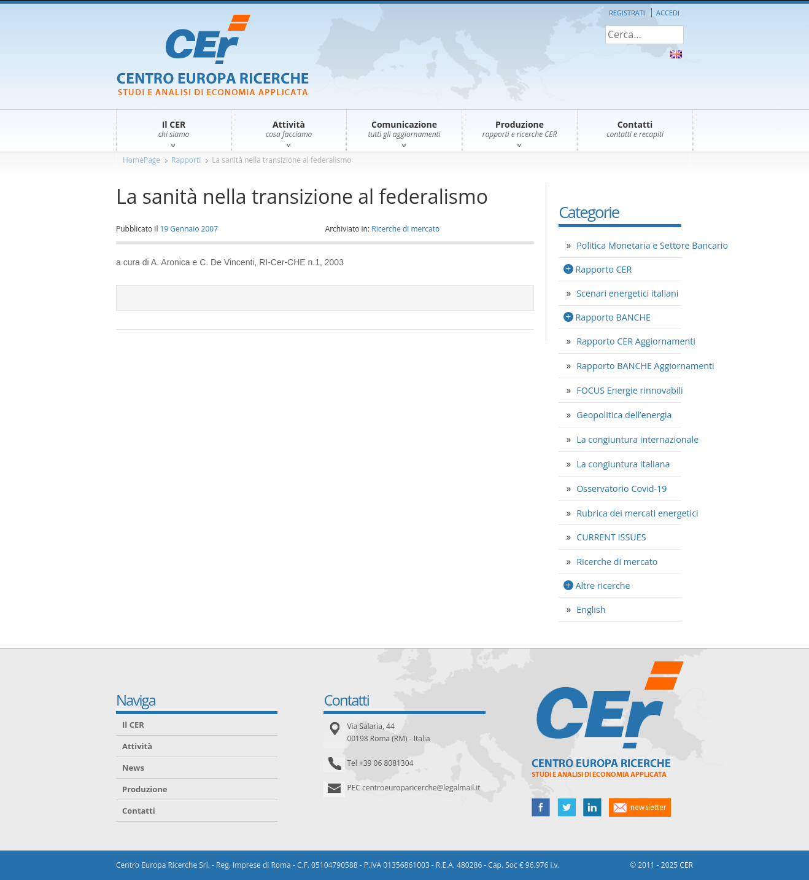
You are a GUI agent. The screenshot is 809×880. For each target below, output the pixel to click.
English (590, 609)
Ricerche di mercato (405, 229)
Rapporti (186, 160)
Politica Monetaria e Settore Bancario (652, 245)
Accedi (667, 12)
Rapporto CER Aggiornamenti (635, 341)
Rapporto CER (603, 269)
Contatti (138, 810)
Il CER (133, 724)
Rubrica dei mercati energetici (637, 513)
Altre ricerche (602, 585)
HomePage (141, 160)
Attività (137, 746)
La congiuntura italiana (623, 464)
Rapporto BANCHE (613, 317)
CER (686, 865)
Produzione (144, 789)
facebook (541, 807)
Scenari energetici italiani (627, 293)
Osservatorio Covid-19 (621, 488)
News (133, 767)
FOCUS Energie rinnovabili (629, 390)
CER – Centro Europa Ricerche (212, 56)
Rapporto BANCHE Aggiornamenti (645, 366)
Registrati (627, 12)
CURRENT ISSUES (611, 537)
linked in (592, 807)
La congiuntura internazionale (637, 439)
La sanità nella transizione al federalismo (281, 160)
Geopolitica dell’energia (624, 415)
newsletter (640, 807)
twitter (566, 807)
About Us (676, 54)
